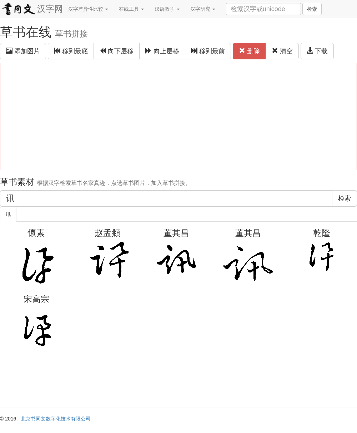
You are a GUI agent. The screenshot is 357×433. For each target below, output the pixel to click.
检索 (312, 9)
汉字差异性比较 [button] (88, 9)
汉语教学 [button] (167, 9)
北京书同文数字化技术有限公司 (56, 419)
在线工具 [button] (131, 9)
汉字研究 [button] (202, 9)
